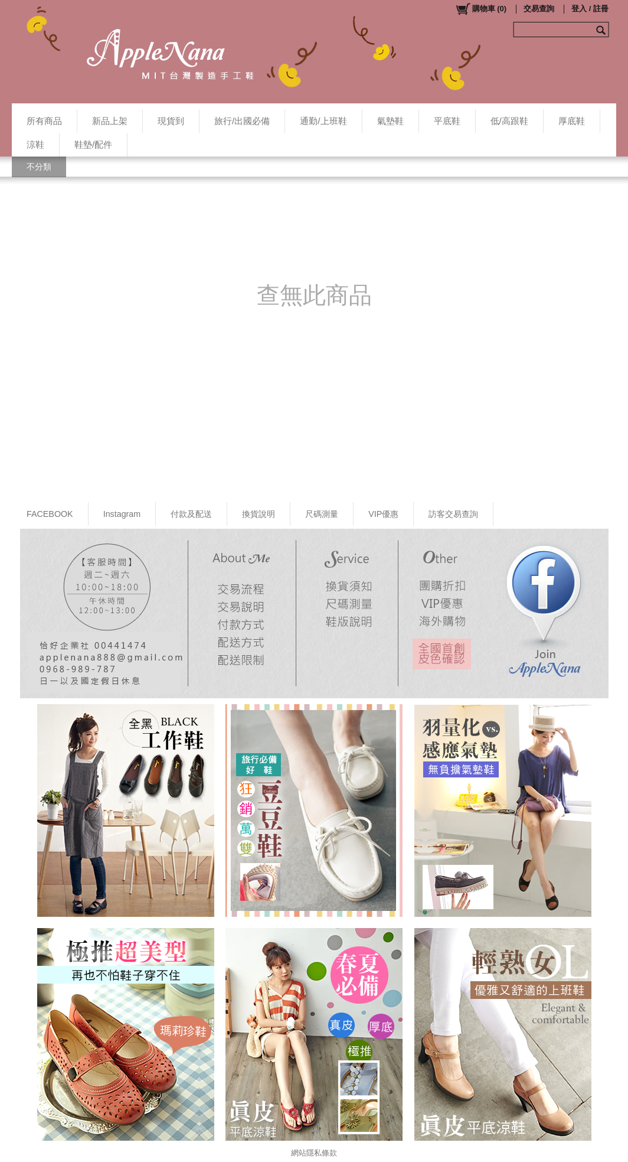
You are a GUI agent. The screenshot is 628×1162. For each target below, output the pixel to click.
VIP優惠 (383, 514)
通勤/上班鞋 (323, 121)
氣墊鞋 (390, 121)
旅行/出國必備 (242, 121)
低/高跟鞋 (509, 121)
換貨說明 (258, 514)
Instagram (122, 514)
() (480, 9)
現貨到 (171, 121)
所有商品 (44, 121)
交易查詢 (539, 8)
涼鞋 (35, 144)
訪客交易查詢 (453, 514)
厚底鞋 (571, 121)
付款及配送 (191, 514)
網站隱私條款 (314, 1152)
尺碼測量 (321, 514)
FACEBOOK (50, 514)
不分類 (39, 166)
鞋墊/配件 (93, 144)
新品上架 (109, 121)
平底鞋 (447, 121)
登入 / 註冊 (590, 8)
